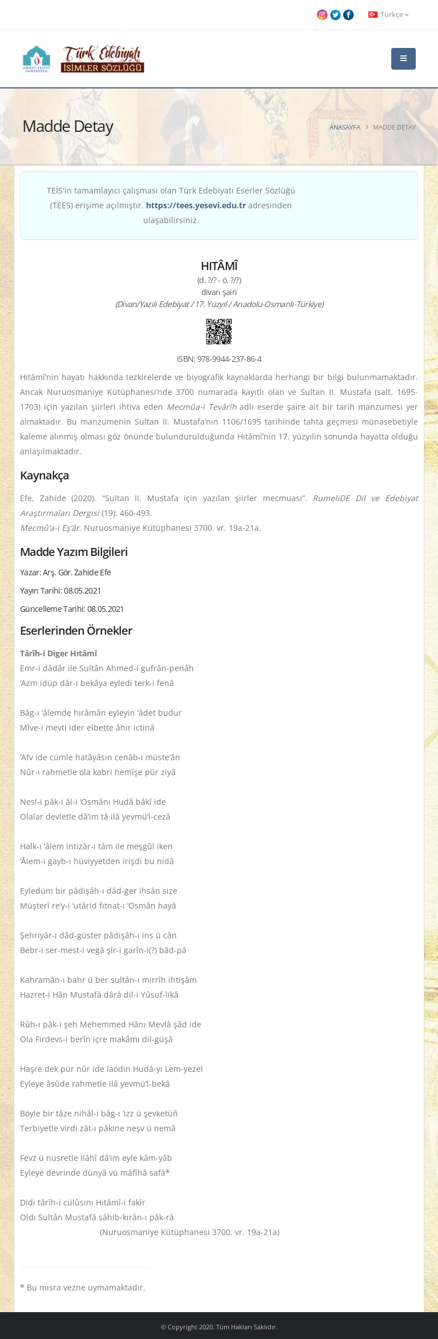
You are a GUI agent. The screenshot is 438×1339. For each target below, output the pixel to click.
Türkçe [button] (388, 14)
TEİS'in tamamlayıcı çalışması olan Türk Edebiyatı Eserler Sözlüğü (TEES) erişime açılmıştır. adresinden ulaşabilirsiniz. (171, 205)
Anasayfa (345, 127)
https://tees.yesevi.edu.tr (196, 205)
